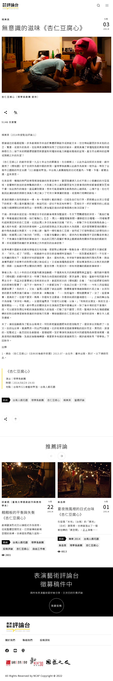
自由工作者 (39, 549)
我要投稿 (56, 605)
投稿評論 (8, 549)
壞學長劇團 (37, 400)
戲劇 (5, 400)
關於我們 (10, 640)
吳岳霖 (62, 501)
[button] (51, 456)
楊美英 (6, 19)
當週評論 (79, 400)
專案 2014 (74, 539)
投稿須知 (45, 640)
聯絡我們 (28, 640)
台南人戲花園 (20, 400)
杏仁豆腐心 (53, 400)
